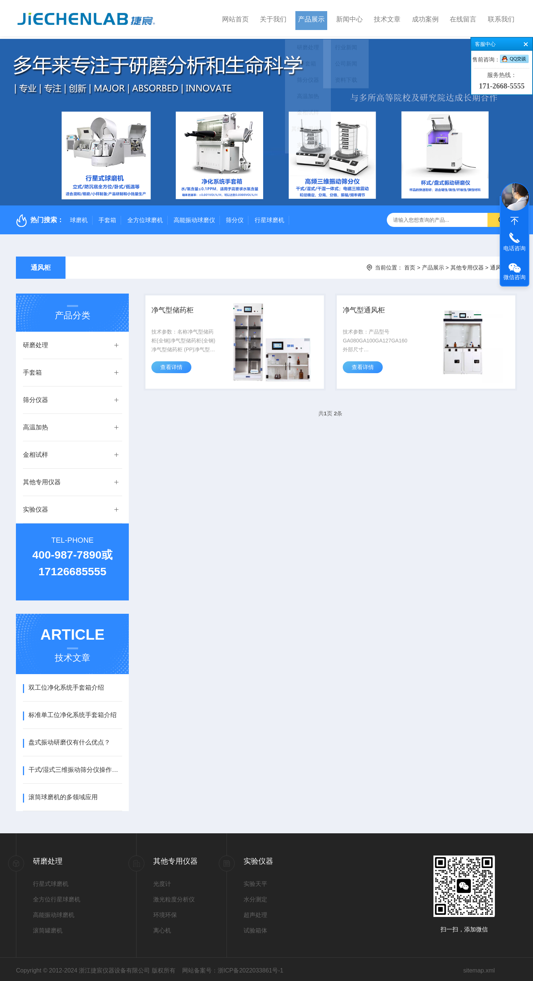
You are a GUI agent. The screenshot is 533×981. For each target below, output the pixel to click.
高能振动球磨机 (53, 912)
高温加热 (35, 424)
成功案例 (425, 18)
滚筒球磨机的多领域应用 (63, 794)
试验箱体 (255, 928)
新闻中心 (349, 18)
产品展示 (311, 18)
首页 (409, 265)
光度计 (162, 881)
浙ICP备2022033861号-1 (251, 968)
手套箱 (107, 217)
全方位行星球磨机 (56, 897)
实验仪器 (35, 506)
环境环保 (165, 912)
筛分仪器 (35, 397)
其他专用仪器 (467, 265)
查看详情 (172, 369)
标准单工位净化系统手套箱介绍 (73, 712)
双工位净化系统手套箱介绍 (66, 685)
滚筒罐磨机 (48, 928)
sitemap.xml (479, 968)
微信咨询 (514, 277)
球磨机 (79, 217)
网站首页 (235, 18)
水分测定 (255, 897)
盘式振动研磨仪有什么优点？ (69, 739)
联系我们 (501, 18)
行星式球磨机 (50, 881)
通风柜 (41, 265)
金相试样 (35, 452)
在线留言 (463, 18)
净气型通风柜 (366, 309)
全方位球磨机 (145, 217)
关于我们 (273, 18)
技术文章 (387, 18)
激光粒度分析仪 (174, 897)
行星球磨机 (269, 217)
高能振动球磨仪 (194, 217)
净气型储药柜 (174, 309)
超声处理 (255, 912)
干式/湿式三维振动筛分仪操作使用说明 (75, 767)
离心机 (162, 928)
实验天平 (255, 881)
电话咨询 (514, 248)
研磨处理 (35, 342)
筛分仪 (235, 217)
